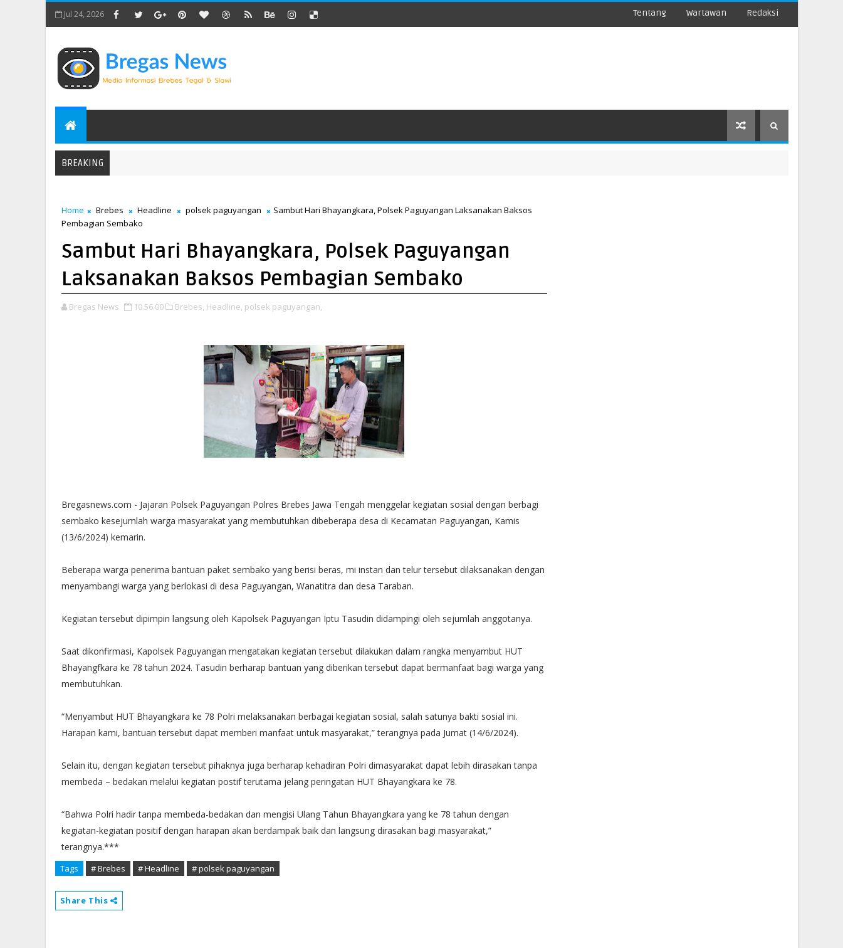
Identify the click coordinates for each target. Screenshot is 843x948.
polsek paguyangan (223, 210)
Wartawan (706, 13)
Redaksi (762, 13)
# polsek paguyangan (233, 868)
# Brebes (108, 868)
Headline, (224, 306)
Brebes (109, 210)
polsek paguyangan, (283, 306)
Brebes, (189, 306)
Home (72, 210)
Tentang (649, 13)
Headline (154, 210)
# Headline (158, 868)
